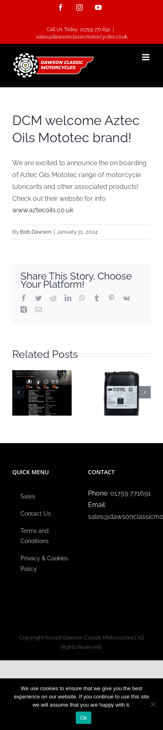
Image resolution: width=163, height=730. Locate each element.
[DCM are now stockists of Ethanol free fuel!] (121, 392)
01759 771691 (130, 493)
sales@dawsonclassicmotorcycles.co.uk (81, 37)
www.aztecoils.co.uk (42, 210)
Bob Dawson (36, 232)
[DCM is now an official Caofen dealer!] (42, 392)
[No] (153, 704)
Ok (83, 718)
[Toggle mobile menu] (146, 57)
